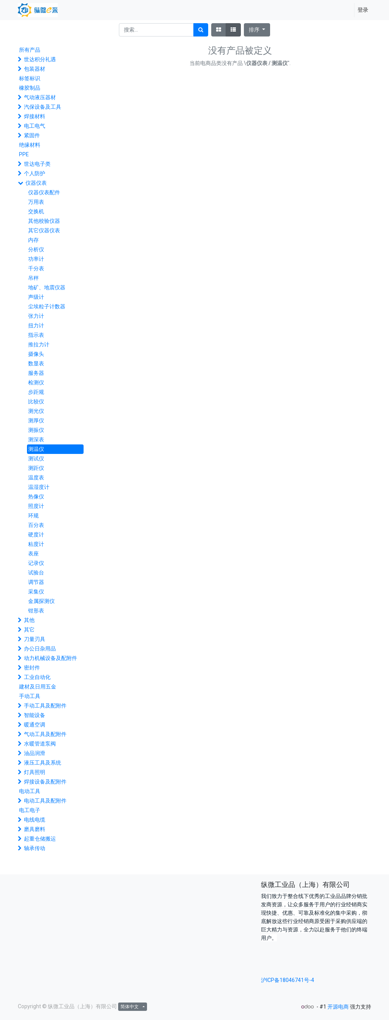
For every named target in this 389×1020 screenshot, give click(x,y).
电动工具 (29, 791)
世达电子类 (37, 164)
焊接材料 (34, 116)
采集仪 (36, 592)
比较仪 (36, 401)
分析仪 (36, 249)
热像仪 (36, 496)
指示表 (36, 335)
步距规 (36, 392)
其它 (29, 630)
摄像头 (36, 354)
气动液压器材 (40, 97)
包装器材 (34, 69)
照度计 (36, 506)
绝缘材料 (29, 145)
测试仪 (36, 458)
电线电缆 (34, 820)
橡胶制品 (29, 88)
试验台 (36, 572)
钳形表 (36, 611)
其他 (29, 620)
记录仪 (36, 563)
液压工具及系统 (42, 763)
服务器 (36, 373)
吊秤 (33, 278)
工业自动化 (37, 677)
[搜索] (200, 29)
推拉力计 (38, 344)
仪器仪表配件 (44, 192)
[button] (257, 29)
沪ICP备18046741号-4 (287, 980)
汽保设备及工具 (42, 107)
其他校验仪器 (44, 221)
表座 (33, 553)
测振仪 (36, 430)
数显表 (36, 363)
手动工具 (29, 696)
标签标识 (29, 78)
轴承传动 (34, 848)
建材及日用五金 (37, 687)
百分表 (36, 525)
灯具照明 (34, 772)
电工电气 (34, 126)
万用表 (36, 202)
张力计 (36, 316)
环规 (33, 515)
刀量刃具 (34, 639)
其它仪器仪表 (44, 230)
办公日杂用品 (40, 649)
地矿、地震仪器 (46, 287)
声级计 (36, 297)
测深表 (36, 439)
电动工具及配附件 (45, 801)
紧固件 (32, 135)
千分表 (36, 268)
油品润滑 (34, 753)
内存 (33, 240)
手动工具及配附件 (45, 706)
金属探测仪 (41, 601)
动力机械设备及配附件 (50, 658)
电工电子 (29, 810)
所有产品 (29, 50)
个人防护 (34, 173)
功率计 (36, 259)
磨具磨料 (34, 829)
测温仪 (36, 449)
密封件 (32, 668)
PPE (24, 154)
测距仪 (36, 468)
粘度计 (36, 544)
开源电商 (338, 1007)
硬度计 (36, 534)
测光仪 (36, 411)
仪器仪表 (36, 183)
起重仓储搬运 (40, 839)
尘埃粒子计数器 (46, 306)
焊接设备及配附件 (45, 782)
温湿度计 (38, 487)
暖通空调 (34, 725)
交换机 (36, 211)
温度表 (36, 477)
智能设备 (34, 715)
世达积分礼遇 (40, 59)
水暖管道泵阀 (40, 744)
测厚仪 (36, 420)
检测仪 (36, 382)
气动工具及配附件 (45, 734)
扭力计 (36, 325)
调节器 (36, 582)
